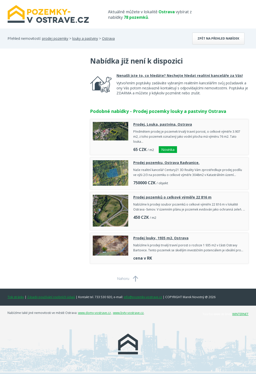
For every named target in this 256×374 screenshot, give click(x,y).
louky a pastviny (85, 38)
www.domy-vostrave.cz (94, 313)
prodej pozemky (55, 38)
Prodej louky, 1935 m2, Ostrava (160, 238)
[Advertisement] (45, 96)
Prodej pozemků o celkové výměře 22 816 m (172, 197)
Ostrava (108, 38)
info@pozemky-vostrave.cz (143, 297)
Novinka (167, 149)
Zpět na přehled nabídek (218, 38)
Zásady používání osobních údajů (51, 297)
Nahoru (123, 278)
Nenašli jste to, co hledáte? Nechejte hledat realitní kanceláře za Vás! (179, 75)
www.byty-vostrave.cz (128, 313)
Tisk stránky (16, 297)
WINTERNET (240, 314)
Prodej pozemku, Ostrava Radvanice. (166, 162)
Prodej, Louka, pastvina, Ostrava (162, 124)
